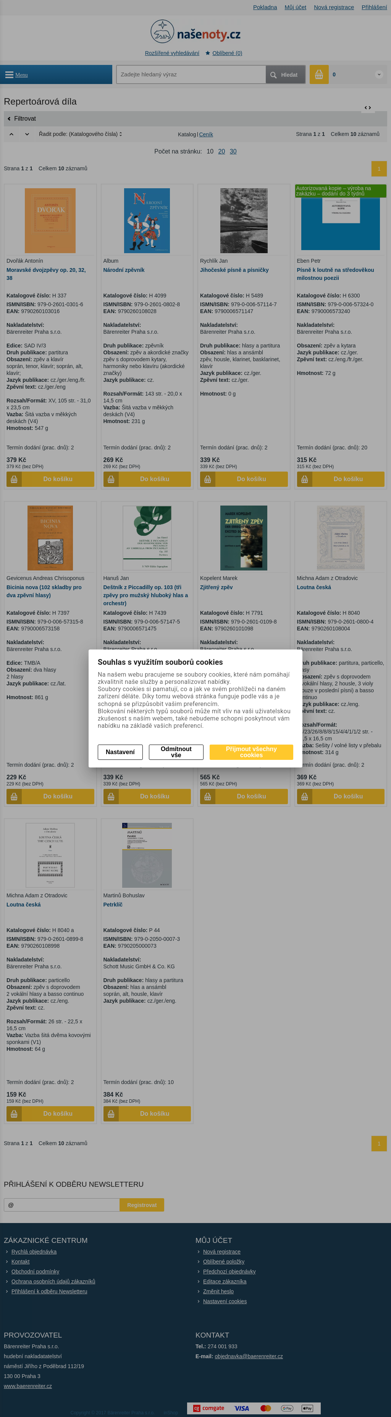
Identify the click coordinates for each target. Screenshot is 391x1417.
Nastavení (120, 752)
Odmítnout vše (176, 752)
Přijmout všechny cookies (251, 752)
